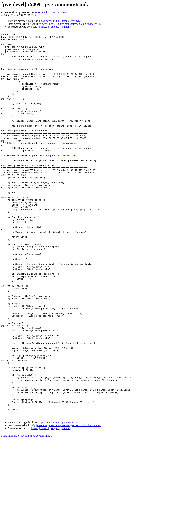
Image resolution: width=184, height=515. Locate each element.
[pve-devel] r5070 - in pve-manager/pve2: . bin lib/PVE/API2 (68, 23)
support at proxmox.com (62, 165)
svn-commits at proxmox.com (51, 12)
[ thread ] (44, 26)
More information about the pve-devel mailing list (27, 512)
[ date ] (35, 26)
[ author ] (66, 26)
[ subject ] (55, 26)
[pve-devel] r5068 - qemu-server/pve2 (60, 20)
